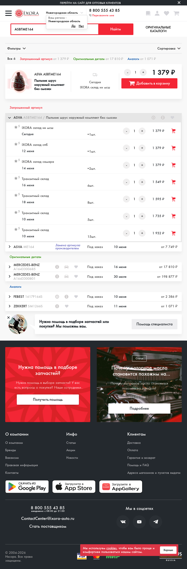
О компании (14, 443)
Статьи (71, 443)
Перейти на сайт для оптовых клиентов (90, 3)
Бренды (10, 450)
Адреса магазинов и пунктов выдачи (153, 473)
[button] (93, 117)
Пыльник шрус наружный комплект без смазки (49, 84)
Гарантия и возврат (141, 458)
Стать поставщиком (47, 526)
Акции (70, 450)
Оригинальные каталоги (158, 29)
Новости (72, 458)
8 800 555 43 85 (104, 10)
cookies (111, 548)
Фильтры (16, 48)
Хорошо (168, 550)
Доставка (134, 443)
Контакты (12, 473)
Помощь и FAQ (138, 465)
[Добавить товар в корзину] (174, 131)
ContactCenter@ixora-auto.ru (47, 518)
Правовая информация (21, 465)
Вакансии (12, 458)
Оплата (132, 450)
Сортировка (168, 48)
